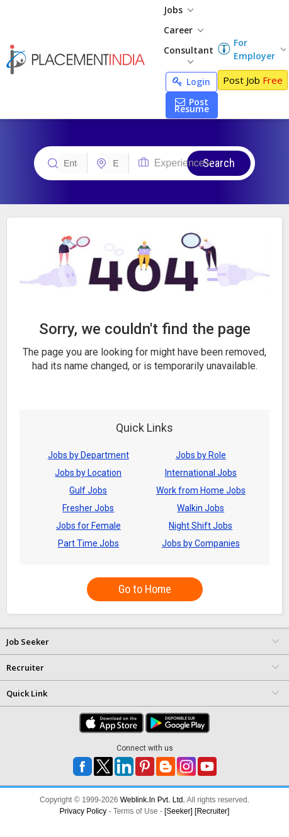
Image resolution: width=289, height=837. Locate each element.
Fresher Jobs (88, 508)
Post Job (253, 80)
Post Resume (191, 105)
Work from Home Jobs (201, 490)
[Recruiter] (212, 811)
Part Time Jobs (88, 543)
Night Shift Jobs (200, 526)
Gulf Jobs (88, 490)
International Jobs (201, 473)
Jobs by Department (88, 455)
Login (191, 82)
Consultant (188, 54)
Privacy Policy (83, 811)
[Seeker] (178, 811)
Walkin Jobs (200, 508)
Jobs (178, 10)
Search (219, 163)
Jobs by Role (201, 455)
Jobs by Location (88, 473)
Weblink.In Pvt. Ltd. (152, 799)
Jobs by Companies (201, 543)
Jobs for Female (88, 526)
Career (183, 30)
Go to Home (144, 589)
